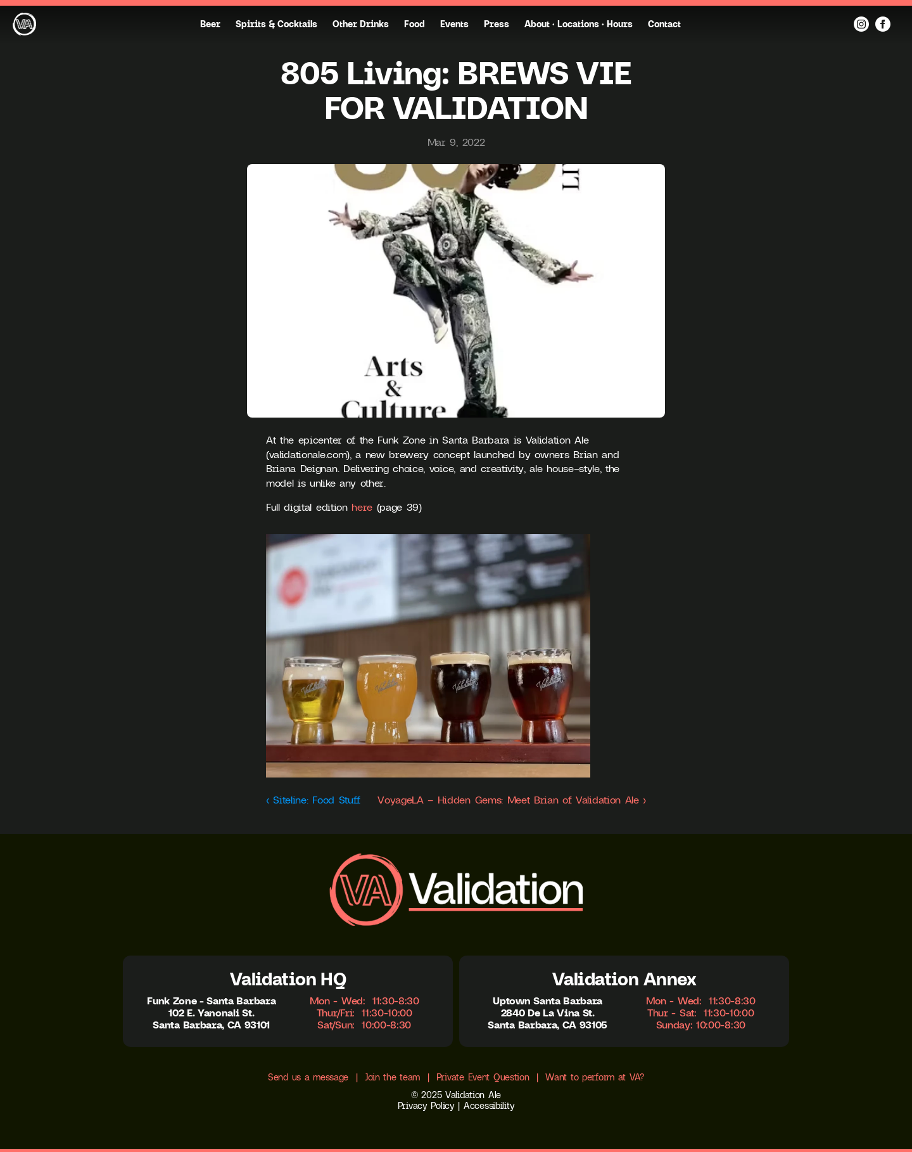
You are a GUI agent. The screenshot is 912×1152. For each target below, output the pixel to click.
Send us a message (308, 1077)
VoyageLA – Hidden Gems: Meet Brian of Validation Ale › (511, 799)
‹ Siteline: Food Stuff (313, 799)
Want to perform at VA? (594, 1077)
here (362, 507)
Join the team (392, 1077)
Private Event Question (482, 1077)
